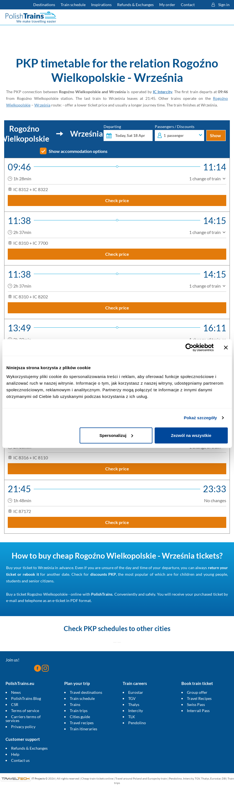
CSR (14, 704)
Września (42, 105)
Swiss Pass (196, 704)
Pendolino (137, 722)
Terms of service (25, 710)
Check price (117, 200)
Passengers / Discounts (179, 133)
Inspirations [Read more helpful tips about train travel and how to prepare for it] (101, 4)
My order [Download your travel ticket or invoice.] (167, 4)
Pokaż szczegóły (200, 417)
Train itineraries (83, 728)
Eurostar (135, 692)
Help (15, 754)
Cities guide (80, 716)
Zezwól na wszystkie (191, 435)
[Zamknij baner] (226, 348)
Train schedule (82, 698)
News (16, 692)
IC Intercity (162, 91)
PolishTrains (101, 594)
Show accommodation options (78, 151)
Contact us (20, 760)
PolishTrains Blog (26, 698)
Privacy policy (23, 726)
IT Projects (38, 778)
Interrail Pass (198, 710)
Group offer (197, 692)
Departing (128, 133)
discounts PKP (103, 574)
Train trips (79, 710)
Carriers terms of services (23, 718)
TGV (132, 698)
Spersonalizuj (116, 435)
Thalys (133, 704)
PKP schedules (105, 628)
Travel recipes (82, 722)
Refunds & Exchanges (29, 748)
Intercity (135, 710)
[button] (201, 4)
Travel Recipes (199, 698)
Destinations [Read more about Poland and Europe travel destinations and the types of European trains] (44, 4)
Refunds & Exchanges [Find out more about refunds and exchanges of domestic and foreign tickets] (135, 4)
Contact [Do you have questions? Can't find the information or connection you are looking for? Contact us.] (188, 4)
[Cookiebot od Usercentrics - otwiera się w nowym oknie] (189, 347)
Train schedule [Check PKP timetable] (73, 4)
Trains (75, 704)
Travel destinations (86, 692)
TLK (131, 716)
